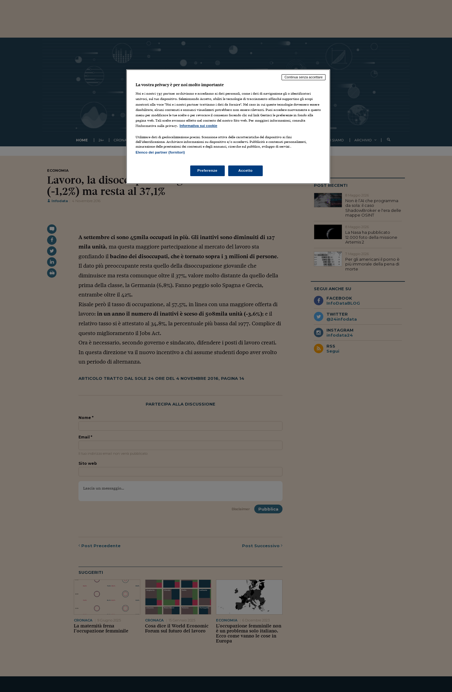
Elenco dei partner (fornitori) (160, 152)
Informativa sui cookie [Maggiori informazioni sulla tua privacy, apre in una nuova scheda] (198, 126)
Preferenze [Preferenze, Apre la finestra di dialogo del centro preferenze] (207, 170)
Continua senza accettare (303, 77)
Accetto (245, 170)
